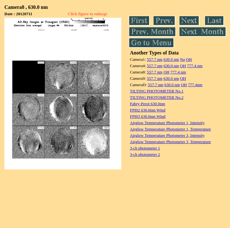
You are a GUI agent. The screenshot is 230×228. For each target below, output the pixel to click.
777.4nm (195, 84)
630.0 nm (171, 59)
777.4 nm (195, 65)
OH (189, 59)
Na (182, 59)
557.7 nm (154, 59)
